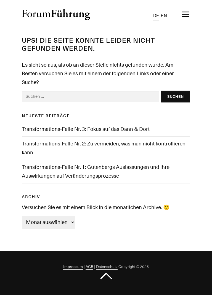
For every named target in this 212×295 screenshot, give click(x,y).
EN (164, 15)
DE (156, 15)
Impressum (73, 266)
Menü (180, 14)
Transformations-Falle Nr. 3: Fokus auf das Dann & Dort (86, 129)
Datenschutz (107, 266)
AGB (89, 266)
